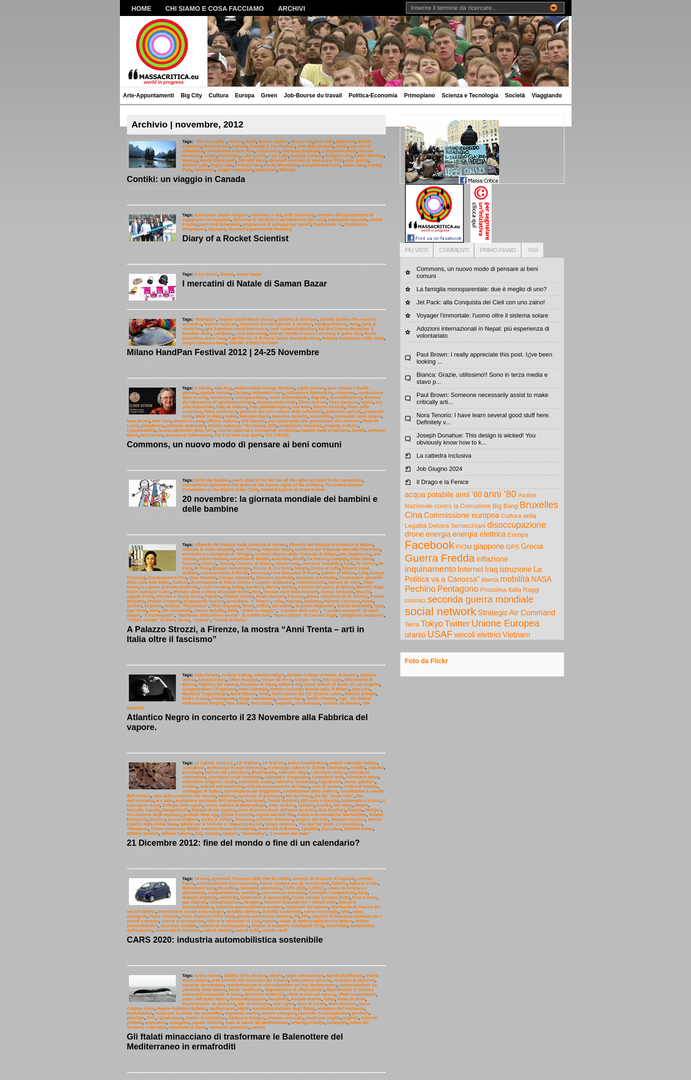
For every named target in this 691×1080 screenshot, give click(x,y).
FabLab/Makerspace (269, 407)
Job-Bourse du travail (313, 95)
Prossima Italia (500, 589)
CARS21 (316, 888)
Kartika (324, 805)
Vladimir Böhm (358, 828)
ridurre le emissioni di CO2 (233, 921)
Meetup (190, 160)
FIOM (463, 546)
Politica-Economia (373, 95)
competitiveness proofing (233, 892)
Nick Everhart (331, 810)
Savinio (134, 606)
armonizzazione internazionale (227, 883)
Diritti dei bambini (212, 480)
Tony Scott (261, 703)
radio (278, 601)
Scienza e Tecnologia (470, 95)
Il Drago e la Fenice (443, 481)
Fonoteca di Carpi (258, 684)
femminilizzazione (248, 999)
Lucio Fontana (214, 587)
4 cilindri (203, 388)
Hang (354, 324)
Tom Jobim (237, 703)
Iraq (491, 569)
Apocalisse (194, 767)
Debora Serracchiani (457, 525)
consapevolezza (250, 397)
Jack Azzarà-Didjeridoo (293, 328)
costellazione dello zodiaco (310, 791)
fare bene (301, 407)
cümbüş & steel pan (298, 319)
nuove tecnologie (321, 911)
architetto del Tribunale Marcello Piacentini (337, 549)
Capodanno (330, 781)
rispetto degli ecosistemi (324, 430)
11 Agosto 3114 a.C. (214, 763)
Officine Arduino (222, 421)
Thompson (138, 828)
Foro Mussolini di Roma (294, 573)
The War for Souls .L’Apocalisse (330, 824)
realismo (313, 601)
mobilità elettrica (243, 911)
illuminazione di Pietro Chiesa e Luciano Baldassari (242, 582)
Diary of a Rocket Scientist (236, 238)
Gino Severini (202, 577)
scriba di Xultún (216, 819)
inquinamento (430, 569)
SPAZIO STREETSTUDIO (253, 343)
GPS (512, 546)
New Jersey (138, 421)
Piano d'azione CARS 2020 (207, 916)
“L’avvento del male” (289, 833)
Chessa (208, 563)
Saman (226, 274)
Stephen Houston (347, 819)
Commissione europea (461, 515)
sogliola (351, 1018)
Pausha (355, 810)
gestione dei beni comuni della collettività (281, 411)
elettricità (228, 897)
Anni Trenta (247, 549)
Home (141, 8)
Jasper (209, 155)
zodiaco (230, 833)
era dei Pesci (298, 796)
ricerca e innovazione (182, 921)
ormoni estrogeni (278, 1013)
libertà (489, 579)
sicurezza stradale (178, 925)
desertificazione (346, 397)
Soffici (262, 606)
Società (515, 95)
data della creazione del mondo (184, 796)
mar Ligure (283, 1003)
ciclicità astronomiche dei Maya (277, 786)
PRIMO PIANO (498, 250)
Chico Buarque (244, 679)
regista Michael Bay (274, 814)
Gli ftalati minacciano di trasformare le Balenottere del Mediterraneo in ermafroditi (235, 1041)
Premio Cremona (164, 601)
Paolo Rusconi (270, 596)
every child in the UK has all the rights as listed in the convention (297, 480)
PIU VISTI (416, 250)
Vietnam (516, 635)
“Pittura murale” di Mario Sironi (158, 620)
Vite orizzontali (176, 610)
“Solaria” (201, 620)
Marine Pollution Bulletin (182, 1008)
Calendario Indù (328, 777)
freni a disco (364, 897)
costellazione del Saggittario (252, 791)
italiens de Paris (344, 582)
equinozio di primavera (261, 796)
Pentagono (458, 589)
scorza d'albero (183, 819)
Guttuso (181, 582)
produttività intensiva (300, 425)
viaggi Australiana (235, 169)
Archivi (291, 8)
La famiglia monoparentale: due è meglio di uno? (482, 289)
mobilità (514, 579)
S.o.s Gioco (205, 274)
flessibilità (278, 999)
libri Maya (343, 805)
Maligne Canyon (306, 155)
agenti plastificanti (344, 975)
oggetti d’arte (140, 596)
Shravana (244, 819)
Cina (413, 515)
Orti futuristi (253, 421)
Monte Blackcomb (217, 160)
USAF (440, 634)
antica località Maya (307, 763)
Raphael (294, 601)
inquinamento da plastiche (209, 1003)
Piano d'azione (163, 916)
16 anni (201, 878)
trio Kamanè (307, 703)
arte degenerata (355, 554)
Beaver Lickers (273, 141)
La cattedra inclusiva (444, 455)
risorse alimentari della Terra (186, 430)
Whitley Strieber (143, 833)
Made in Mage (208, 416)
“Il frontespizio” (158, 615)
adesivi (276, 975)
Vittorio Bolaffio (209, 610)
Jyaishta (306, 805)
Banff (250, 141)
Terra (412, 624)
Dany (362, 892)
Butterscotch (217, 146)
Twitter (457, 623)
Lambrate (223, 333)
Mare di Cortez (311, 1003)
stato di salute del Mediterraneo (256, 1022)
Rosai (367, 601)
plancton (135, 1018)
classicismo (287, 563)
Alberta (236, 141)
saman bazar (249, 274)
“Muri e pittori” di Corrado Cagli (304, 615)
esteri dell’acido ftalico (205, 999)
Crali (348, 563)
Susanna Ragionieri (314, 606)
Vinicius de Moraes (341, 703)
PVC (151, 1018)
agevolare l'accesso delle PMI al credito (250, 878)
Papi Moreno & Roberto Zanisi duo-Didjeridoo (273, 338)
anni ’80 (500, 494)
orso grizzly (357, 160)
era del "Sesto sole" (334, 796)
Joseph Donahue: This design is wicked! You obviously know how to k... (476, 439)
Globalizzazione (225, 902)
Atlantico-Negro (269, 675)
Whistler (287, 169)
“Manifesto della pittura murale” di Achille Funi (223, 615)
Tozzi (378, 606)
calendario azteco (328, 772)
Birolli (298, 558)
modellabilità (140, 1013)
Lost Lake (278, 155)
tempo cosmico (280, 824)
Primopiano (419, 95)
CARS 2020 (294, 888)
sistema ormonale (285, 1018)
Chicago (241, 392)
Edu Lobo (332, 679)
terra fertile (152, 435)
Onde (264, 693)
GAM (362, 573)
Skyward (216, 229)
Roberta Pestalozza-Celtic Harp (353, 338)
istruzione (516, 569)
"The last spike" (210, 141)
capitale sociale (214, 392)
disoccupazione (516, 525)
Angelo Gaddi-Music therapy (247, 319)
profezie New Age (200, 814)
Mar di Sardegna (254, 1003)
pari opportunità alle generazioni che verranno (314, 421)
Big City (191, 95)
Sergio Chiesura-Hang (205, 343)
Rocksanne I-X (327, 224)
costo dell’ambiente (289, 397)
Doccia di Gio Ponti (272, 568)
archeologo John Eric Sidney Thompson (307, 767)
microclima (321, 416)
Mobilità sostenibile (282, 911)
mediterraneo (222, 1008)
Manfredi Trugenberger (205, 693)
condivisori (221, 397)
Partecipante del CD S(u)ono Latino (307, 693)
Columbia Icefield (338, 151)
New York (161, 421)
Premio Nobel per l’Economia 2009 (242, 425)
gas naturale (195, 902)
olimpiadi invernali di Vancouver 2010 (305, 160)
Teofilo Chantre (321, 698)
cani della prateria (315, 146)
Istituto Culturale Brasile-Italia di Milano (309, 689)
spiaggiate (179, 1022)
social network (441, 611)
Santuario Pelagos (246, 1018)
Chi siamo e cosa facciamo (215, 8)
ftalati (329, 999)
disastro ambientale (276, 402)
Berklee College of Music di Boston (322, 675)
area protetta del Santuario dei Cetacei (250, 980)
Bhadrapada (263, 772)
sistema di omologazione (224, 925)
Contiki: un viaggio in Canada (186, 179)
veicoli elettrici (217, 930)
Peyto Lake (222, 165)
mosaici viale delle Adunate (290, 591)
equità (367, 402)
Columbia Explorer (300, 151)
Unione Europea (505, 623)
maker (231, 416)
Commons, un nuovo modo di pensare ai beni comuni (234, 444)
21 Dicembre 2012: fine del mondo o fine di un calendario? (243, 843)
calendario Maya (362, 777)
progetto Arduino (341, 425)
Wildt (232, 610)
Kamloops (229, 155)
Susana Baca (291, 698)
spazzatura (156, 1022)
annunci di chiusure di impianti (324, 878)
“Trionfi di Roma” (230, 620)
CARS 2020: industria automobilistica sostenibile (225, 940)
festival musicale (221, 324)
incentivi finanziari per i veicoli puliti (300, 902)
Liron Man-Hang (251, 333)
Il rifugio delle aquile (182, 805)
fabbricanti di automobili (264, 897)
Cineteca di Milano (254, 563)
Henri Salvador (253, 689)
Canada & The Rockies (272, 146)
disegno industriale (231, 568)
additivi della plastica (245, 975)
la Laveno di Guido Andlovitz (170, 587)
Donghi (301, 568)
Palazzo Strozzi (238, 596)
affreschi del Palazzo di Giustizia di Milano (331, 544)
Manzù (272, 587)
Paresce (295, 596)
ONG (345, 911)
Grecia (532, 546)
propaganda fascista (203, 601)
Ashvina (376, 767)
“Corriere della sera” (299, 610)
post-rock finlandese (219, 224)
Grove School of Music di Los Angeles (341, 684)
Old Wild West (252, 160)
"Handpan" (205, 319)
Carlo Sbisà (361, 558)
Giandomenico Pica (167, 577)
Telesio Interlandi (354, 606)
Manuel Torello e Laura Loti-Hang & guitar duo (316, 333)
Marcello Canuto (143, 810)
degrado (318, 397)
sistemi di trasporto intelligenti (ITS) (287, 925)
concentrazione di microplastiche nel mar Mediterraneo (281, 985)
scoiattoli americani (320, 165)
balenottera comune (311, 980)
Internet (470, 569)
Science (158, 819)
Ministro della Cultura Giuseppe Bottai (211, 591)
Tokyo (432, 623)
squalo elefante (207, 1022)
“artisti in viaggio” (258, 610)
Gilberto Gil (289, 684)
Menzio (288, 587)
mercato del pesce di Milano (326, 587)
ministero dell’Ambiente (341, 1008)
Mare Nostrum (342, 1003)
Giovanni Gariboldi (275, 577)
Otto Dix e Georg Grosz (179, 596)
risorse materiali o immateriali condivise (257, 430)
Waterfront (266, 169)
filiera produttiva (220, 411)
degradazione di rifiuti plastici (294, 989)
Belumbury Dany (199, 888)
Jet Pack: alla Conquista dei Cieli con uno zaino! (481, 302)
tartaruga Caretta (308, 1022)
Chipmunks (267, 151)
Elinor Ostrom (312, 402)
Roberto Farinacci (341, 601)
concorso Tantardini (321, 563)
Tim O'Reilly (277, 435)
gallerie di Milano (338, 573)
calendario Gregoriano (287, 777)
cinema (226, 563)
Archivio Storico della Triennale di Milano (295, 554)
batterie (339, 883)
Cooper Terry (307, 679)
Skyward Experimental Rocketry (260, 229)
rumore (269, 921)
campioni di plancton (354, 980)
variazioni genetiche (229, 1027)
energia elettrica (479, 534)
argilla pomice (311, 388)
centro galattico (359, 781)
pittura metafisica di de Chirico (337, 596)
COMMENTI (454, 250)
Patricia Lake (195, 165)
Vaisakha (310, 828)
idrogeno (252, 902)
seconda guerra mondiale (481, 599)
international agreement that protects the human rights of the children (252, 485)
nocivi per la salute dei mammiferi (188, 1013)
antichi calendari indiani (353, 763)
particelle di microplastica (323, 1013)
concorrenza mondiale (283, 892)
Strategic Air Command (517, 613)
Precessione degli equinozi (154, 814)
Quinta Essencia (237, 814)
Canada (239, 146)
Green (269, 95)
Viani (154, 610)
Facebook (429, 545)
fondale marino (306, 999)
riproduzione (170, 1018)
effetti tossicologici (357, 994)
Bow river (345, 141)
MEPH (244, 1008)
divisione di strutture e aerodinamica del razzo (279, 219)
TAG (532, 250)
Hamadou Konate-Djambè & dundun (276, 324)
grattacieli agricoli (343, 411)
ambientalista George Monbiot (264, 388)
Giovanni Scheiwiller (316, 577)
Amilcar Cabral (236, 675)
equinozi (226, 796)
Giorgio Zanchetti (236, 577)
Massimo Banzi (254, 416)
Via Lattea (331, 828)
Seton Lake (353, 165)
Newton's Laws (188, 421)
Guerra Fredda (440, 558)
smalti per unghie (323, 1018)
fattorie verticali (329, 407)
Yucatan (212, 833)
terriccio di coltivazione (188, 435)
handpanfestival (330, 324)
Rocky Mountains (280, 165)
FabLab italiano (231, 407)
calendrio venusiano (295, 781)
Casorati (191, 563)
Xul (198, 833)
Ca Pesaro (317, 558)
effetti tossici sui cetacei (310, 994)
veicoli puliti (247, 930)
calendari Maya (293, 772)
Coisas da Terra (277, 679)
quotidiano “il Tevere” (248, 601)
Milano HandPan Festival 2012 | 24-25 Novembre (223, 352)
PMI (305, 916)
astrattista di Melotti (250, 558)
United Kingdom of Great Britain (292, 489)
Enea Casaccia (343, 402)
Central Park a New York (230, 151)
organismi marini (242, 1013)
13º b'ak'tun (247, 763)
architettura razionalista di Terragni (218, 554)
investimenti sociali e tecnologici (191, 911)
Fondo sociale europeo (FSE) (321, 897)
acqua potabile (429, 495)
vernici (258, 1027)
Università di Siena (188, 1027)
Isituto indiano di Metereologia (235, 805)
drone (414, 534)
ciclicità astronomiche (221, 786)
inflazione (492, 559)
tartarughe (337, 1022)
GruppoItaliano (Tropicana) (209, 689)
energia (438, 534)
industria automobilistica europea (249, 907)
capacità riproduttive (203, 985)
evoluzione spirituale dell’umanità (209, 800)
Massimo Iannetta (290, 416)
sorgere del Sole (311, 819)
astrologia (193, 772)
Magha (361, 805)
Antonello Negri (277, 549)
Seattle (358, 430)
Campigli (339, 558)
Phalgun (373, 810)
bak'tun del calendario (227, 772)
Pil (296, 916)
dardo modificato (245, 989)
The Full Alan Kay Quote (238, 435)
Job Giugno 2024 (439, 468)
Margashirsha (175, 810)
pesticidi (360, 1013)
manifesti (254, 587)
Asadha (357, 767)
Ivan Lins (361, 689)
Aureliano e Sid (266, 215)
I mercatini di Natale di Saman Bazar (255, 283)
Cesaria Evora (212, 679)
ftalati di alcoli (351, 999)
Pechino (420, 589)
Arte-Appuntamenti (149, 95)
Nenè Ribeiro (243, 693)
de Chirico (366, 563)
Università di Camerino (178, 930)
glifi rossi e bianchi (320, 800)
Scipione (152, 606)
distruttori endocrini (264, 994)
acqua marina (208, 975)
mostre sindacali (337, 591)
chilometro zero (267, 392)
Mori (256, 591)
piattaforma (152, 425)
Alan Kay (223, 388)
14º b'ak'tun (273, 763)
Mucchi (363, 591)
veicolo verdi (274, 930)
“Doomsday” (253, 833)
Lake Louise (254, 155)
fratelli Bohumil (283, 800)
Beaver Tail (302, 141)
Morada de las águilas (213, 810)
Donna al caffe (325, 568)
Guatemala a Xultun (361, 800)
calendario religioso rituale (209, 781)
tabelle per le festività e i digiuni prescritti (221, 824)
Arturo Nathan (213, 558)
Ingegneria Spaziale (347, 219)
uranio (415, 635)
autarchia (280, 558)
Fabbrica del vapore (218, 684)
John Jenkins (282, 805)
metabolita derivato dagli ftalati (283, 1008)
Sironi (248, 606)
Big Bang (505, 505)
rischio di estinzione (205, 1018)
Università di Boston (278, 828)
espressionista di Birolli (224, 573)
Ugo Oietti (137, 610)
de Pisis (202, 568)
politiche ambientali (186, 425)
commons (345, 392)
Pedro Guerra (196, 698)
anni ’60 (468, 495)
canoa (341, 146)
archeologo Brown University (236, 767)
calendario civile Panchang (235, 777)
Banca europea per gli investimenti (294, 883)
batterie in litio (363, 883)
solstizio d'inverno (274, 819)
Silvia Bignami (225, 606)
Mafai (237, 587)
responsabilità (141, 430)
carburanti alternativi (260, 888)
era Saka (164, 800)
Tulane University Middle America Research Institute (203, 828)
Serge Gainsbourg (256, 698)
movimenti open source (358, 416)
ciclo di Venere (326, 786)
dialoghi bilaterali (200, 897)
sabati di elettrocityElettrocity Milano (315, 921)
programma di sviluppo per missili (276, 224)
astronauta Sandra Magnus (221, 215)
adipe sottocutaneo (304, 975)
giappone (488, 546)
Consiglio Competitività (331, 892)
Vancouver (204, 169)
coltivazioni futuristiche (309, 392)
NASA (541, 579)
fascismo (259, 573)
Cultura (219, 95)
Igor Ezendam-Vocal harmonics (236, 328)
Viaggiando (547, 95)
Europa (244, 95)
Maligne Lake (338, 155)
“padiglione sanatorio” (361, 615)
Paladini (213, 596)
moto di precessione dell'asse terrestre (277, 810)
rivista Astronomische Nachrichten (331, 814)
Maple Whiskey (369, 155)
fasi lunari (255, 800)
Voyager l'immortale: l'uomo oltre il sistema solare (482, 315)
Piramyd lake (248, 165)
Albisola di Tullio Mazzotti (208, 549)
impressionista (311, 582)
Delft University (299, 215)
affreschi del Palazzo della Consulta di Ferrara (240, 544)
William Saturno (177, 833)
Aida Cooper (206, 675)
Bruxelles (227, 888)
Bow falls (324, 141)
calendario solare (255, 781)
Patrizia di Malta (361, 693)
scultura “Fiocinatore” (186, 606)
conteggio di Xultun (202, 791)
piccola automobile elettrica (264, 916)
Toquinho (283, 703)
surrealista (282, 606)
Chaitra (190, 786)
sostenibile (337, 925)
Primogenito (224, 698)
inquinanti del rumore (306, 907)
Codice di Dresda (360, 786)
